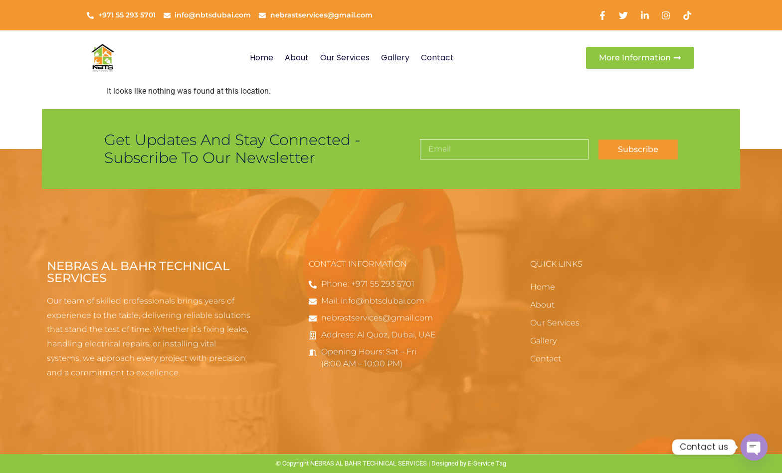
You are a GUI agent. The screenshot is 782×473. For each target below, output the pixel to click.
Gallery (395, 57)
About (297, 57)
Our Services (345, 57)
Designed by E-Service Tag (468, 463)
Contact (437, 57)
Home (261, 57)
